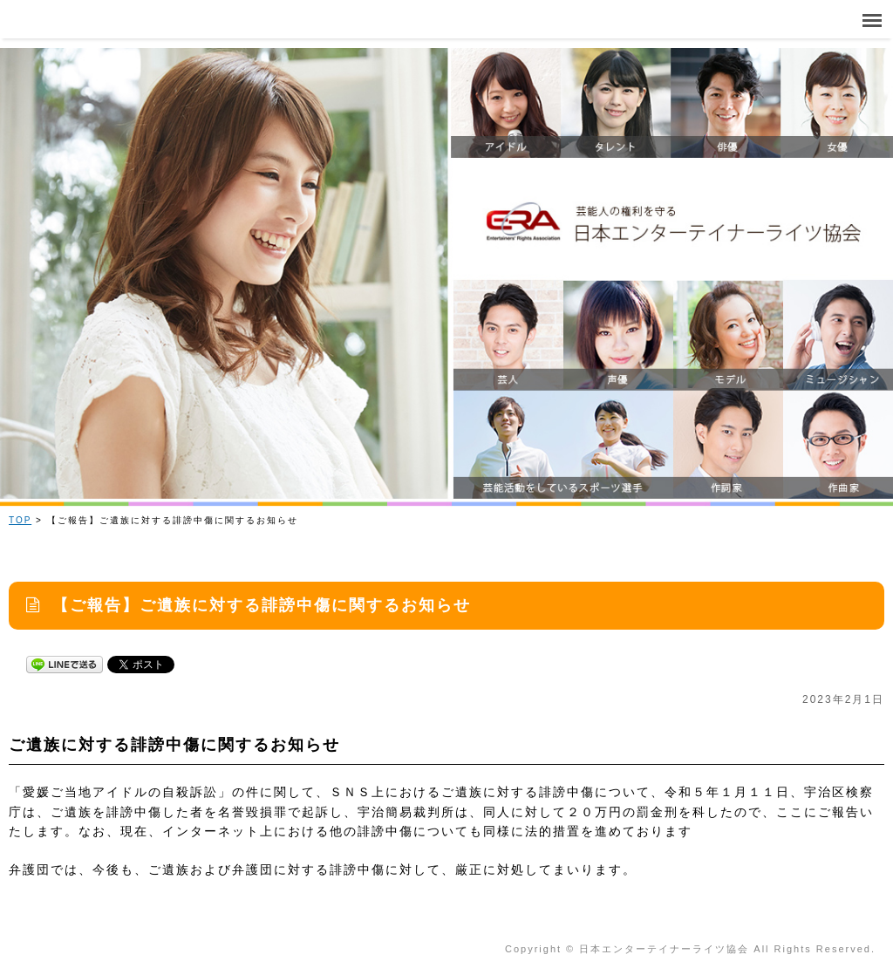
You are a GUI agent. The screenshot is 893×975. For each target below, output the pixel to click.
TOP (20, 520)
